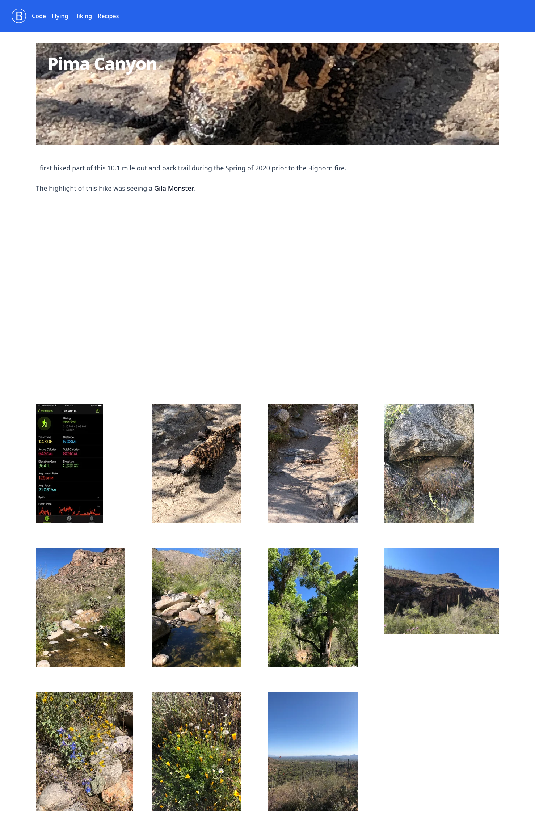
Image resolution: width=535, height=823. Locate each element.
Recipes (108, 16)
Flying (60, 16)
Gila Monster (174, 188)
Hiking (83, 16)
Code (39, 16)
